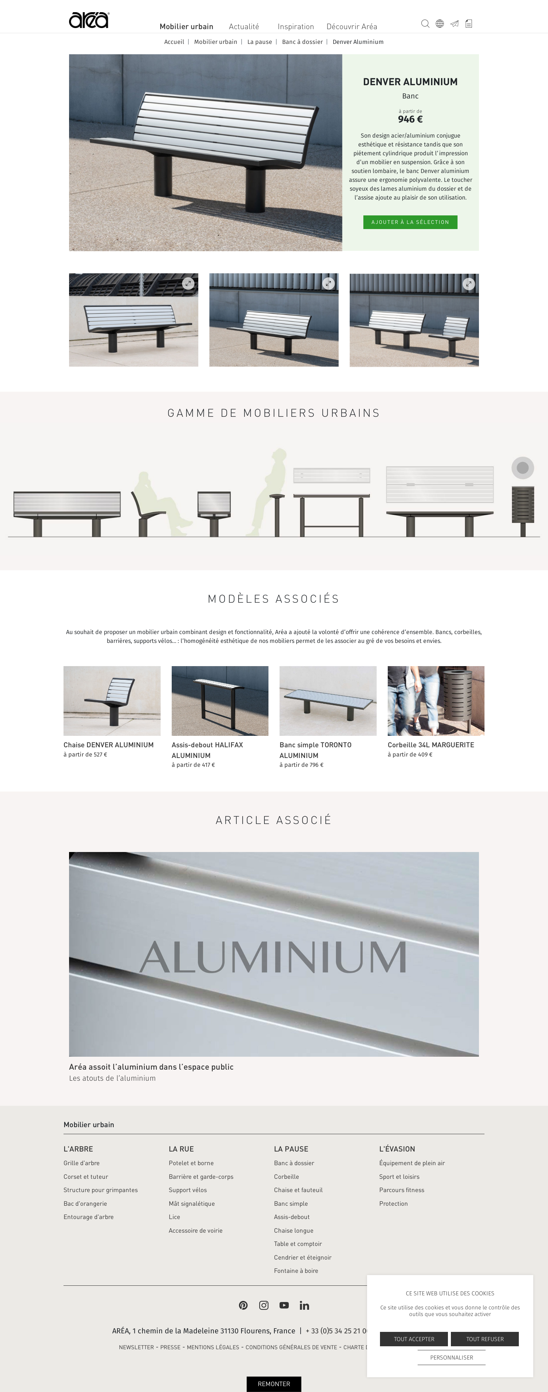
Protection (393, 1203)
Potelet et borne (191, 1163)
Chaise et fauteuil (298, 1190)
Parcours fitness (401, 1190)
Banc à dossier (294, 1163)
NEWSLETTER (136, 1347)
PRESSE (170, 1347)
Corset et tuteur (86, 1176)
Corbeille (286, 1176)
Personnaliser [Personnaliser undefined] (451, 1357)
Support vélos (188, 1190)
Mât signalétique (192, 1203)
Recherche (428, 22)
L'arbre (78, 1148)
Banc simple (291, 1203)
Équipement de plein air (412, 1163)
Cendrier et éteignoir (303, 1257)
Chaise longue (294, 1230)
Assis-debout (292, 1216)
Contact (457, 22)
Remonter (274, 1384)
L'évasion (397, 1148)
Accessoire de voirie (196, 1230)
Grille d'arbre (82, 1163)
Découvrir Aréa (351, 26)
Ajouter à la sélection (410, 222)
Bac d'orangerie (85, 1203)
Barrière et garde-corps (201, 1176)
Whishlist (472, 22)
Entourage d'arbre (89, 1216)
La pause (291, 1148)
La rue (181, 1148)
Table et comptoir (298, 1243)
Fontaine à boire (296, 1270)
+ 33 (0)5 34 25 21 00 (338, 1330)
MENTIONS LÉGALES (213, 1347)
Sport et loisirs (399, 1176)
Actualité (244, 26)
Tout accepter (414, 1339)
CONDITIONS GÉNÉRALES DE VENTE (291, 1347)
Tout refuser (485, 1339)
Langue (443, 22)
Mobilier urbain (186, 26)
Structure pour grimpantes (101, 1190)
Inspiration (296, 26)
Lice (174, 1216)
